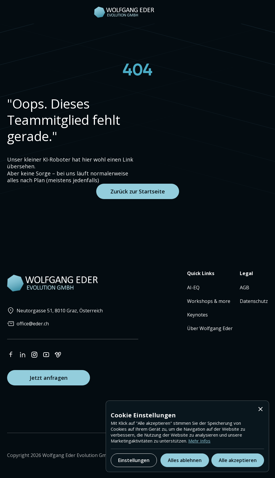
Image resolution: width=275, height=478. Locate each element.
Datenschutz (254, 301)
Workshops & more (208, 301)
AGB (244, 287)
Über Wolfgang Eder (210, 328)
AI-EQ (193, 287)
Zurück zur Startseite (137, 191)
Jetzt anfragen (48, 377)
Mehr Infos (199, 441)
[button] (260, 409)
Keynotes (197, 314)
